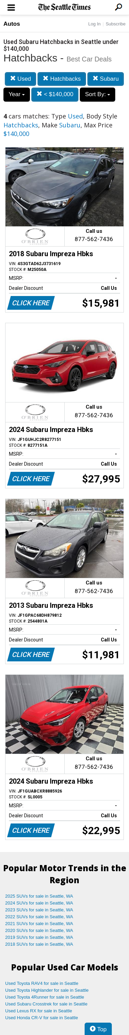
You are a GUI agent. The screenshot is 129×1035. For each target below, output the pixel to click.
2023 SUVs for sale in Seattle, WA (39, 909)
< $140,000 (54, 94)
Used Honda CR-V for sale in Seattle (41, 1017)
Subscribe (116, 23)
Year (17, 94)
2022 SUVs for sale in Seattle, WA (39, 916)
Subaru (106, 79)
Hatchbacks (62, 79)
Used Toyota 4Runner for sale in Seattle (44, 997)
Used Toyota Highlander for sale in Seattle (47, 990)
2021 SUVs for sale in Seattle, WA (39, 923)
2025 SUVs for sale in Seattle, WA (39, 896)
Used (20, 79)
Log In (94, 23)
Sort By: (97, 94)
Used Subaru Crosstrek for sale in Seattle (46, 1003)
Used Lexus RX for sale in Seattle (38, 1010)
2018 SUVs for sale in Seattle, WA (39, 944)
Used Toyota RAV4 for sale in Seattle (41, 983)
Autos (11, 24)
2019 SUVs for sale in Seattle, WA (39, 937)
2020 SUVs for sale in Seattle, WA (39, 930)
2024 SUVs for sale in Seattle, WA (39, 903)
